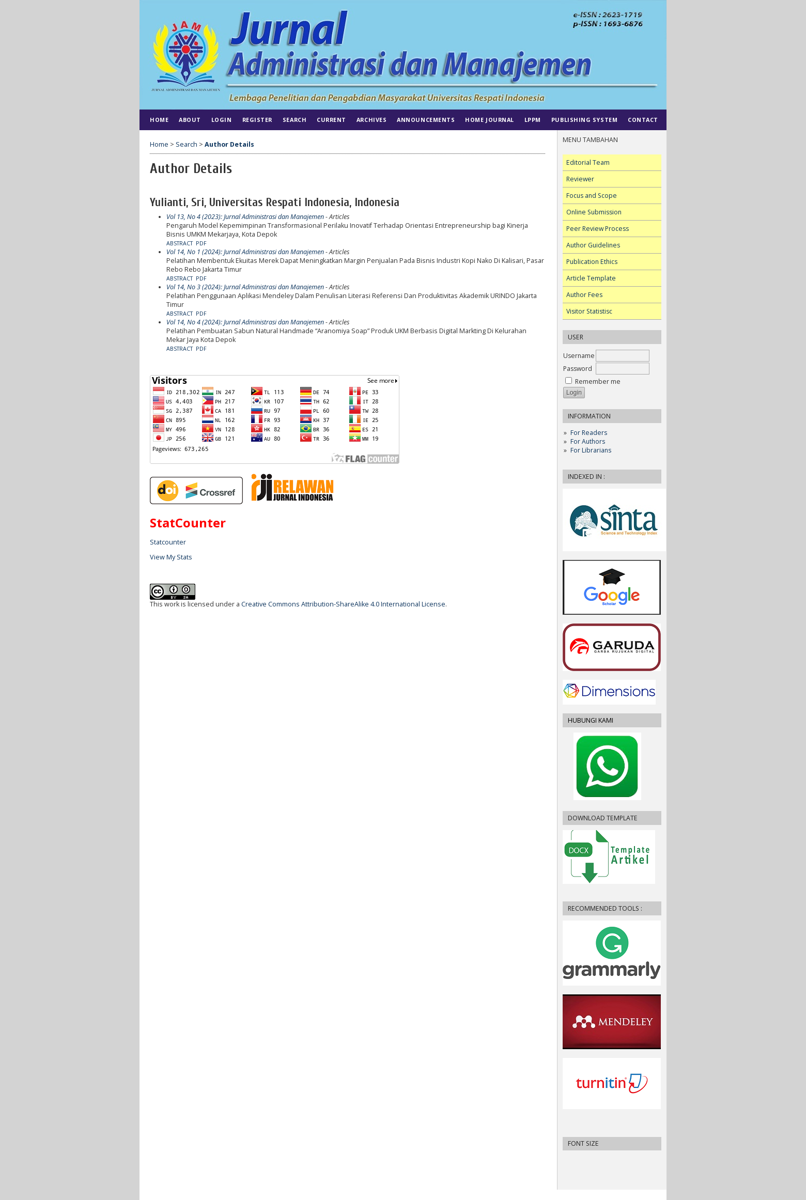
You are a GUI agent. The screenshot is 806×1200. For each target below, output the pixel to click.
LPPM (532, 119)
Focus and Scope (591, 195)
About (190, 119)
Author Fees (584, 294)
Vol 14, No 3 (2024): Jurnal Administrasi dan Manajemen (245, 287)
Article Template (591, 278)
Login (221, 119)
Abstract (179, 243)
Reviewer (580, 179)
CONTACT (643, 119)
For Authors (587, 441)
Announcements (426, 119)
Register (257, 119)
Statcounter (168, 542)
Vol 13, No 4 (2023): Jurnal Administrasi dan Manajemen (245, 216)
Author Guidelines (593, 245)
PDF (201, 243)
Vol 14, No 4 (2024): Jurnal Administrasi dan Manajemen (245, 322)
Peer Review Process (597, 228)
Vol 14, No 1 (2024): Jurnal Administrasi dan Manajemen (245, 251)
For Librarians (590, 450)
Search (294, 119)
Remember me (598, 381)
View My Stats (171, 557)
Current (331, 119)
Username (579, 355)
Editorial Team (588, 162)
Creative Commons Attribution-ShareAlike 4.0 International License (343, 604)
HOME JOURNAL (489, 119)
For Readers (588, 432)
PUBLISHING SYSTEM (584, 119)
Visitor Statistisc (589, 311)
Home (159, 119)
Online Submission (594, 212)
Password (577, 368)
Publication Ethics (591, 261)
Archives (371, 119)
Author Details (229, 144)
